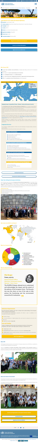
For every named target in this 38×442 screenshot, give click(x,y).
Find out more (26, 440)
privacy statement (23, 439)
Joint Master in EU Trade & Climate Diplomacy (17, 7)
